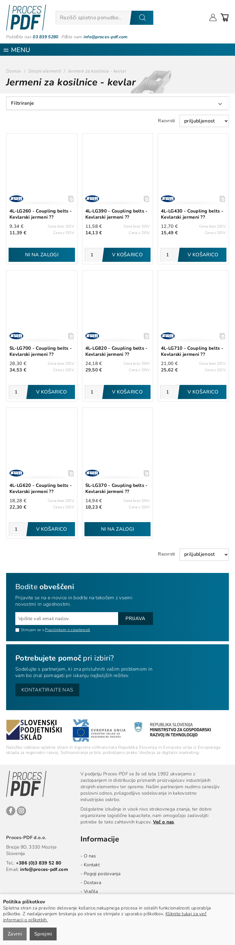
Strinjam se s (29, 630)
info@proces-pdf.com (106, 37)
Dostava (92, 882)
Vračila (91, 891)
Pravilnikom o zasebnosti (67, 630)
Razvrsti (166, 121)
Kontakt (92, 865)
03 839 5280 (45, 37)
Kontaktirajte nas (47, 690)
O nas (90, 856)
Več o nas (163, 822)
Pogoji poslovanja (102, 874)
